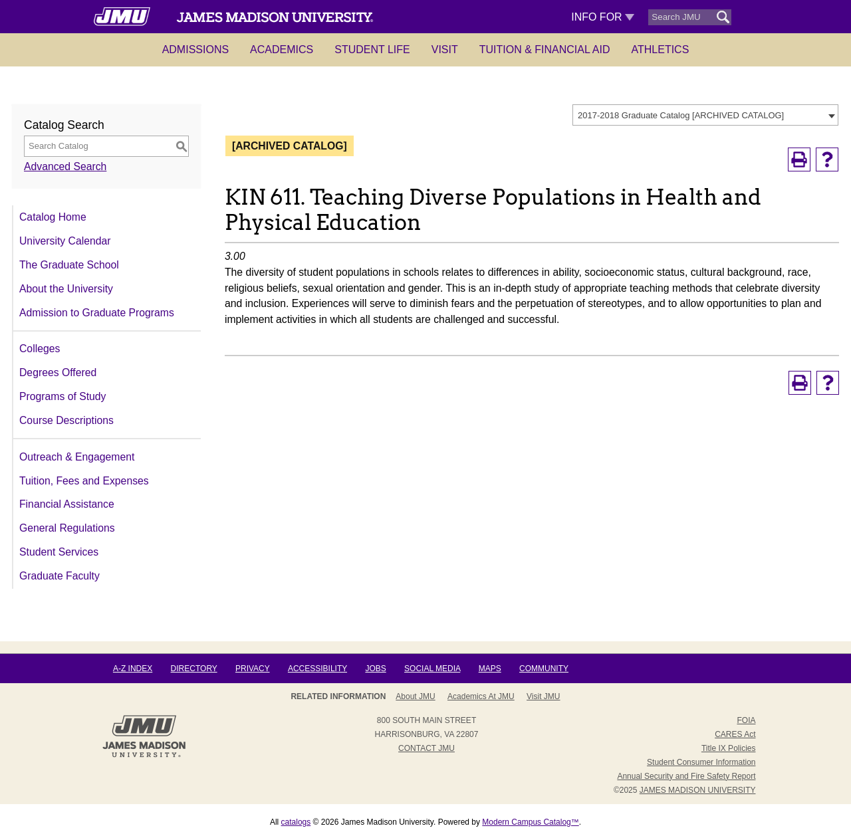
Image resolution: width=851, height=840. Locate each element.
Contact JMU (426, 748)
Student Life (372, 49)
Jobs (375, 668)
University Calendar (64, 241)
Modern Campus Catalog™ (530, 822)
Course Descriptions (66, 420)
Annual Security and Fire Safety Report (686, 776)
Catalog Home (52, 217)
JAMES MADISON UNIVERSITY (698, 790)
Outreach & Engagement (76, 457)
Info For (602, 17)
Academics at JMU (481, 696)
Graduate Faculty (59, 575)
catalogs (296, 822)
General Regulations (67, 528)
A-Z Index (132, 668)
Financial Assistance (66, 504)
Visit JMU (543, 696)
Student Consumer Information (701, 762)
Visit (444, 49)
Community (543, 668)
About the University (66, 288)
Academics (281, 49)
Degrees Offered (57, 372)
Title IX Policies (728, 748)
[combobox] (705, 115)
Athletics (660, 49)
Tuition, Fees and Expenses (84, 480)
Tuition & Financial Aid (544, 49)
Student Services (58, 552)
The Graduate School (69, 264)
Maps (490, 668)
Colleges (39, 348)
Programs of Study (62, 396)
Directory (194, 668)
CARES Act (735, 734)
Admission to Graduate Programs (96, 312)
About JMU (415, 696)
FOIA (746, 720)
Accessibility (317, 668)
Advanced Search (65, 166)
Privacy (252, 668)
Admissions (195, 49)
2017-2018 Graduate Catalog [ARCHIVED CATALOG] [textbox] (681, 115)
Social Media (432, 668)
